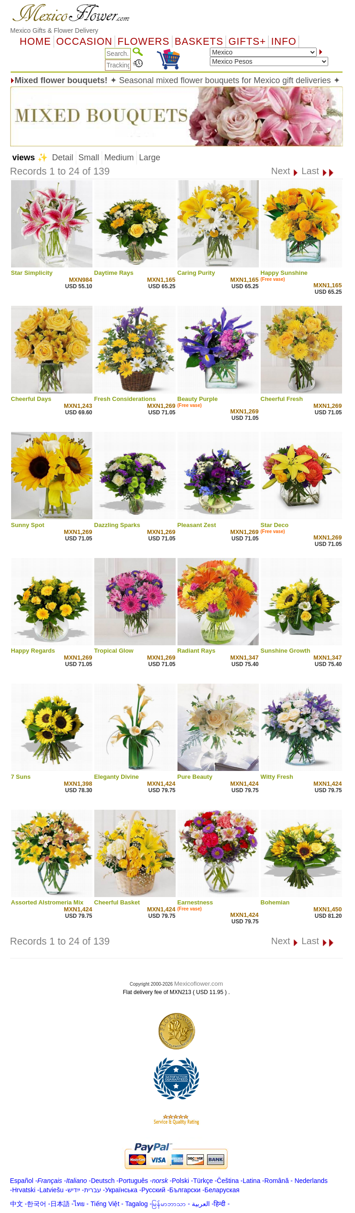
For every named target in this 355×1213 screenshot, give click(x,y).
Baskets (199, 41)
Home (35, 41)
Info (283, 41)
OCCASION (84, 41)
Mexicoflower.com (198, 983)
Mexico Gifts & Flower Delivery (54, 30)
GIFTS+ (247, 41)
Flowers (143, 41)
